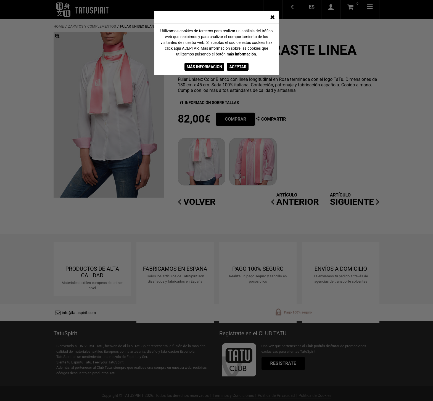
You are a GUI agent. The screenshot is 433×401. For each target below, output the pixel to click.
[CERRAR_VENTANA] (272, 17)
